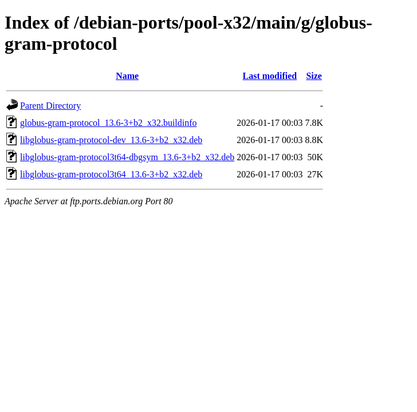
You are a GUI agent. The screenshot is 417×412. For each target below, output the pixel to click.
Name (127, 76)
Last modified (270, 76)
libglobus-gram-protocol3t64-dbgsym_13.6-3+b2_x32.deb (127, 157)
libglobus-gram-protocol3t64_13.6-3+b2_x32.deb (111, 174)
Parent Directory (50, 105)
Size (314, 76)
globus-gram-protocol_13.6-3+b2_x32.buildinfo (108, 123)
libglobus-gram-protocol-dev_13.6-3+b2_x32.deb (111, 140)
